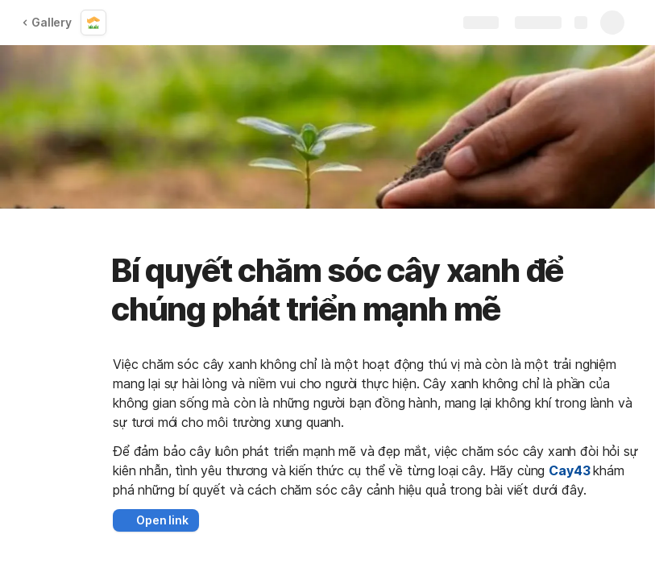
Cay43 (569, 470)
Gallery (47, 22)
